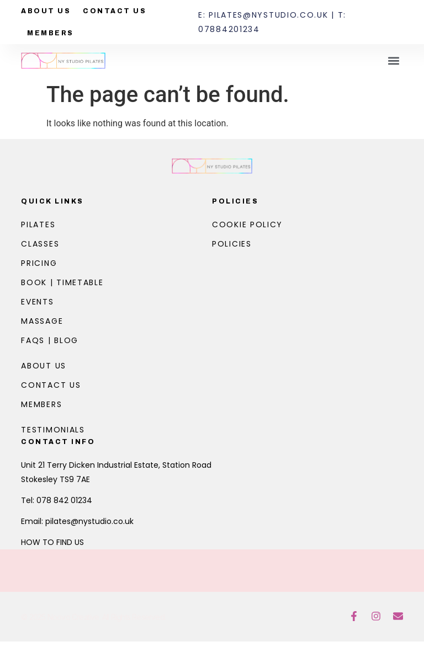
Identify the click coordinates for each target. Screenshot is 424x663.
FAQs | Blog (49, 340)
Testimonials (52, 429)
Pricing (39, 263)
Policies (235, 201)
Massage (42, 321)
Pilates (38, 224)
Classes (40, 243)
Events (37, 301)
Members (50, 33)
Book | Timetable (62, 282)
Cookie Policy (247, 224)
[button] (394, 61)
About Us (46, 11)
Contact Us (114, 11)
